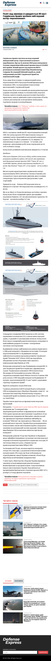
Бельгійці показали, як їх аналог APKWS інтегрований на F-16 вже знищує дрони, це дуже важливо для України (35, 604)
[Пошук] (44, 3)
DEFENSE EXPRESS (10, 48)
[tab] (8, 581)
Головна (5, 9)
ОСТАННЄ (8, 581)
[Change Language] (41, 3)
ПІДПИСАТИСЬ (43, 652)
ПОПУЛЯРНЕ (19, 581)
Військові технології (14, 484)
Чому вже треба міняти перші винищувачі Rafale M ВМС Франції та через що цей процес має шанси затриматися (36, 591)
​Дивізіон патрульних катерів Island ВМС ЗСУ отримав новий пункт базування (35, 508)
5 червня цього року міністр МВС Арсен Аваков (30, 407)
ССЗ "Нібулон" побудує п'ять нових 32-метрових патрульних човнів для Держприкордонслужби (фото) (25, 108)
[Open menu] (47, 3)
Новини (9, 9)
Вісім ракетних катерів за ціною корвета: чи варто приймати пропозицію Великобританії (23, 478)
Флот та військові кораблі (30, 484)
